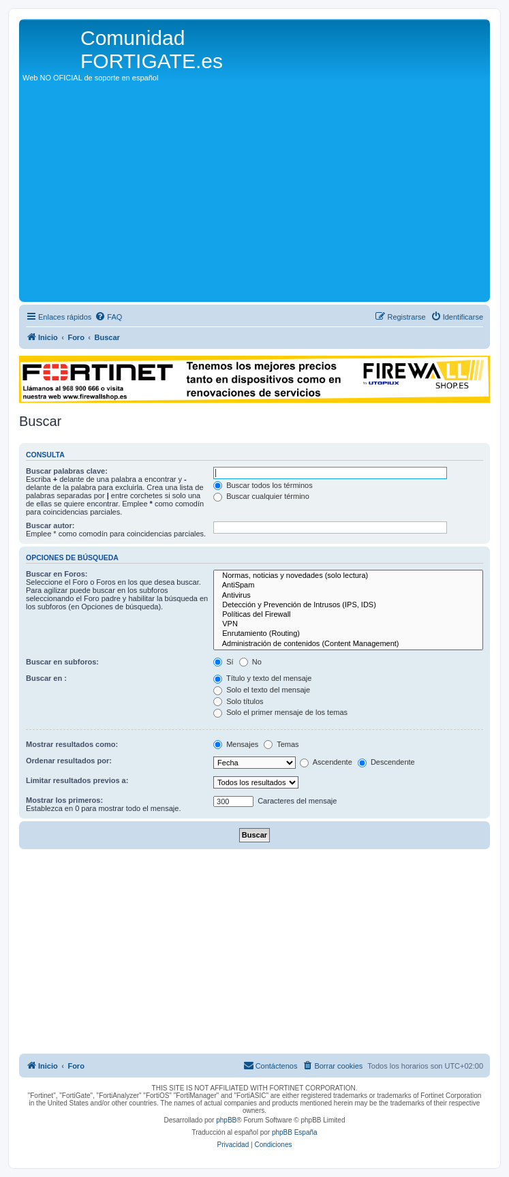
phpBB (226, 1120)
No (250, 662)
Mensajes (235, 744)
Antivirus (348, 595)
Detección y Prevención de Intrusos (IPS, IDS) (348, 605)
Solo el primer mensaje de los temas (280, 712)
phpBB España (295, 1132)
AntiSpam (348, 585)
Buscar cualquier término (261, 496)
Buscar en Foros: (56, 574)
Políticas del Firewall (348, 615)
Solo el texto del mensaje (261, 690)
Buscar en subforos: (62, 662)
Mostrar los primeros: (64, 800)
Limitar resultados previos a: (77, 780)
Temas (281, 744)
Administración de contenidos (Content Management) (348, 644)
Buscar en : (46, 678)
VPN (348, 624)
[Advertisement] (254, 196)
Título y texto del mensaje (262, 678)
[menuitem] (108, 317)
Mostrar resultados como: (72, 744)
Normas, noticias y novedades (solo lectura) (348, 576)
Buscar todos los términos (263, 485)
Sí (223, 662)
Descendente (386, 762)
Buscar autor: (50, 525)
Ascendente (326, 762)
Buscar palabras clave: (67, 471)
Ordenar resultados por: (69, 760)
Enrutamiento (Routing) (348, 634)
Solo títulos (238, 701)
